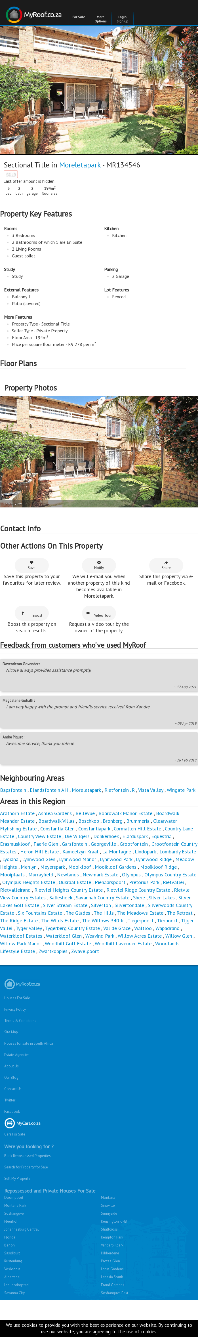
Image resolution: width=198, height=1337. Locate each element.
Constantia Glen (57, 828)
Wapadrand (167, 928)
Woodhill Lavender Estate (123, 943)
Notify (99, 565)
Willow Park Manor (20, 943)
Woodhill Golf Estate (68, 943)
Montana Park (15, 1205)
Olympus (131, 874)
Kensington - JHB (114, 1221)
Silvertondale (129, 905)
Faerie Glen (45, 844)
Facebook (12, 1111)
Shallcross (109, 1229)
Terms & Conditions (20, 1020)
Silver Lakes (162, 897)
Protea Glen (110, 1261)
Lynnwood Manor (77, 859)
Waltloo (143, 928)
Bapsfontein (13, 790)
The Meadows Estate (140, 913)
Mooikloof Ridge (158, 867)
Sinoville (108, 1205)
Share (166, 565)
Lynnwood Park (116, 859)
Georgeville (103, 844)
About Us (11, 1066)
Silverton (101, 905)
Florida (9, 1237)
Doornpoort (13, 1197)
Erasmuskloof (15, 844)
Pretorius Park (144, 882)
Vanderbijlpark (112, 1245)
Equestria (161, 836)
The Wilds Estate (60, 920)
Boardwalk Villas (56, 821)
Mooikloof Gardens (115, 867)
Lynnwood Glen (38, 859)
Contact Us (13, 1088)
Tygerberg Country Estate (72, 928)
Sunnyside (109, 1213)
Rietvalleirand (15, 890)
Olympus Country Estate (170, 874)
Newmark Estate (100, 874)
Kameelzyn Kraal (80, 851)
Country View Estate (39, 836)
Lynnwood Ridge (154, 859)
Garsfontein (74, 844)
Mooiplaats (12, 874)
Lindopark (145, 851)
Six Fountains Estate (40, 913)
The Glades (78, 913)
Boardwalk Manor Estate (125, 813)
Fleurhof (11, 1221)
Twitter (9, 1100)
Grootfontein (134, 844)
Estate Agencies (17, 1054)
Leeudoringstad (16, 1285)
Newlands (68, 874)
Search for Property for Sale (26, 1167)
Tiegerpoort (140, 920)
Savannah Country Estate (102, 897)
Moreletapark (80, 164)
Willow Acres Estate (140, 936)
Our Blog (11, 1077)
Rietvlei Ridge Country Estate (138, 890)
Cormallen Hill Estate (137, 828)
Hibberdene (110, 1253)
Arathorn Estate (17, 813)
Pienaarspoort (110, 882)
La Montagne (116, 851)
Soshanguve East (114, 1292)
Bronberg (113, 821)
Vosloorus (12, 1269)
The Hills (104, 913)
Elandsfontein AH (49, 790)
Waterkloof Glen (64, 936)
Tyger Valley (29, 928)
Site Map (11, 1032)
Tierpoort (167, 920)
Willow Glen (178, 936)
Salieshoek (60, 897)
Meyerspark (52, 867)
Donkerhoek (106, 836)
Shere (139, 897)
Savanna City (14, 1292)
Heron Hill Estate (39, 851)
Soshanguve (14, 1213)
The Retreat (180, 913)
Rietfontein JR (119, 790)
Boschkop (88, 821)
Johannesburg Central (21, 1229)
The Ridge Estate (19, 920)
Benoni (10, 1245)
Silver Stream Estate (65, 905)
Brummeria (137, 821)
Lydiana (10, 859)
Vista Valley (150, 790)
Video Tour (98, 614)
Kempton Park (112, 1237)
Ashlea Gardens (55, 813)
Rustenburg (13, 1261)
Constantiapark (94, 828)
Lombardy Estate (177, 851)
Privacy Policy (15, 1009)
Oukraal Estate (75, 882)
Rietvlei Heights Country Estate (68, 890)
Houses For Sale (17, 998)
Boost (32, 614)
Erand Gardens (112, 1285)
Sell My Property (17, 1178)
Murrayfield (40, 874)
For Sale (78, 17)
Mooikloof (79, 867)
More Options (100, 19)
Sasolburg (12, 1253)
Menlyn (29, 867)
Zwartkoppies (53, 951)
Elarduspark (135, 836)
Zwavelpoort (85, 951)
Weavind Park (99, 936)
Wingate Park (181, 790)
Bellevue (85, 813)
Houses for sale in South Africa (28, 1043)
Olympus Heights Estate (28, 882)
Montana (108, 1197)
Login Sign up (122, 19)
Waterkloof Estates (21, 936)
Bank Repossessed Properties (27, 1155)
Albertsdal (12, 1277)
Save (31, 565)
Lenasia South (112, 1277)
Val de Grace (116, 928)
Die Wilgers (77, 836)
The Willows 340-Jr (103, 920)
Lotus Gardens (112, 1269)
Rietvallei (173, 882)
